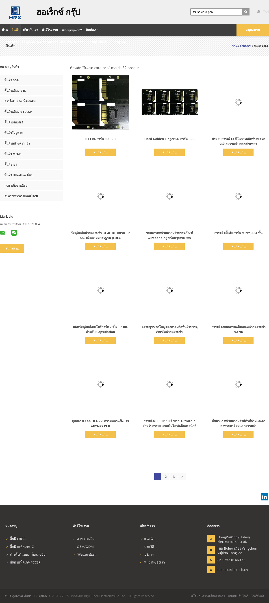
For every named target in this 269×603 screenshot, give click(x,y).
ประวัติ (147, 546)
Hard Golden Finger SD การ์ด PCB (169, 139)
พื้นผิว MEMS (12, 154)
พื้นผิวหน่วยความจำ (17, 143)
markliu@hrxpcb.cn (231, 569)
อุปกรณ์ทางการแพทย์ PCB (21, 196)
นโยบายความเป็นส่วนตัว (208, 596)
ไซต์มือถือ (258, 596)
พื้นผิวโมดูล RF (13, 133)
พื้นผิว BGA (11, 80)
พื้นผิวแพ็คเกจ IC (15, 91)
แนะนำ (147, 538)
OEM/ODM (83, 546)
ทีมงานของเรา (152, 562)
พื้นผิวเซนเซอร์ (13, 122)
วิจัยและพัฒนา (85, 554)
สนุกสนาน (253, 30)
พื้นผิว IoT (10, 164)
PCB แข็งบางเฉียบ (15, 186)
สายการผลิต (84, 538)
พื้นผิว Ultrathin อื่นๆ (18, 175)
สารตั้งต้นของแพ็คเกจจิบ (19, 101)
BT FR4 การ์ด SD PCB (100, 139)
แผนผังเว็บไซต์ (238, 596)
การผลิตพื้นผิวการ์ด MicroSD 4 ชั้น (238, 233)
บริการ (147, 554)
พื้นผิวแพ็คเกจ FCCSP (18, 112)
